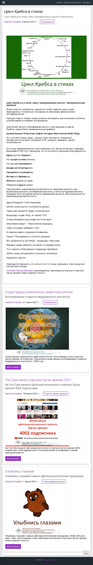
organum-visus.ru (50, 560)
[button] (86, 554)
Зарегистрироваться (72, 3)
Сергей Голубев (12, 23)
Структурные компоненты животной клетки (39, 294)
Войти (59, 3)
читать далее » (13, 369)
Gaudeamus (47, 23)
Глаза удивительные (54, 483)
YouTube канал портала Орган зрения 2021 (38, 382)
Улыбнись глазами (19, 473)
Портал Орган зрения (55, 395)
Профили (86, 3)
